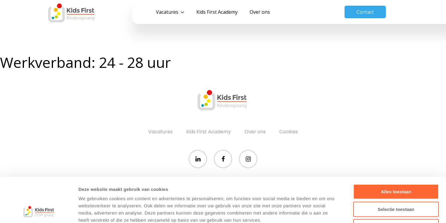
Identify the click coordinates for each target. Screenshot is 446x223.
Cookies (288, 131)
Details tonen (323, 211)
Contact (365, 12)
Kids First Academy (217, 12)
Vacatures (167, 12)
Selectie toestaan (396, 167)
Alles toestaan (396, 149)
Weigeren (396, 184)
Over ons (260, 12)
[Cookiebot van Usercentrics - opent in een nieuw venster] (39, 211)
